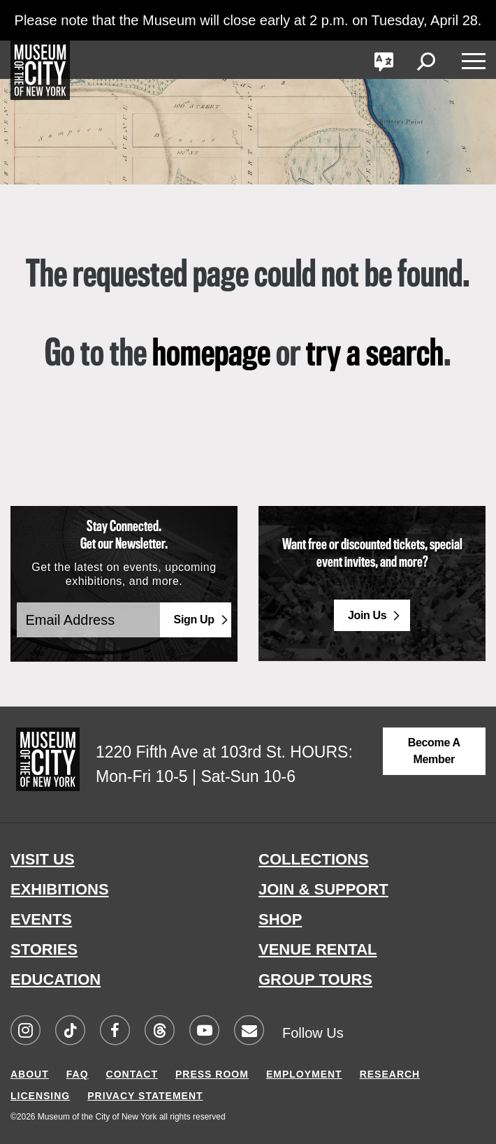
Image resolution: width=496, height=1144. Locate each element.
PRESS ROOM (212, 1074)
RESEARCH (390, 1074)
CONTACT (132, 1074)
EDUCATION (55, 979)
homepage (211, 355)
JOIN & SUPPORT (323, 889)
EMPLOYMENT (304, 1074)
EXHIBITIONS (59, 889)
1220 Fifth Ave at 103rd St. (191, 752)
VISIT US (42, 859)
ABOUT (29, 1074)
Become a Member (434, 751)
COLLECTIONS (313, 859)
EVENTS (41, 919)
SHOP (280, 919)
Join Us (367, 615)
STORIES (44, 949)
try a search (375, 355)
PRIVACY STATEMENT (145, 1095)
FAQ (77, 1074)
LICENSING (40, 1095)
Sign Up (194, 619)
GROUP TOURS (315, 979)
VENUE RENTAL (317, 949)
